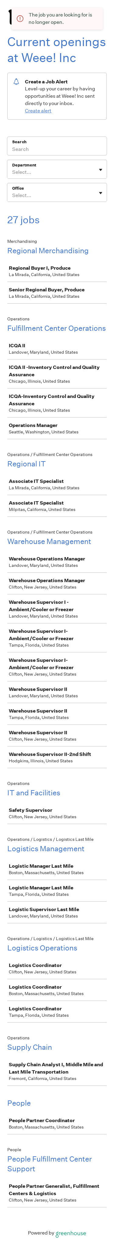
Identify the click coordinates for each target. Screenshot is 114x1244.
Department (24, 165)
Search (19, 141)
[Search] (57, 150)
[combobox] (12, 172)
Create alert (38, 111)
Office (18, 188)
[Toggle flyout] (100, 169)
